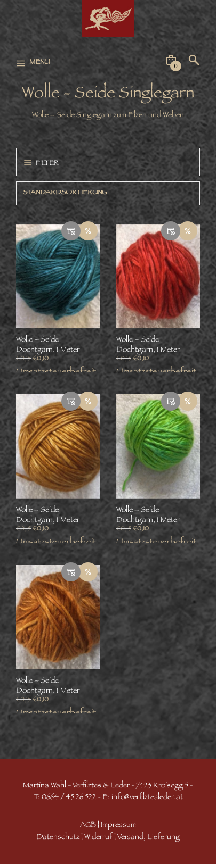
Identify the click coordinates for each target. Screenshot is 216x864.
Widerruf (98, 837)
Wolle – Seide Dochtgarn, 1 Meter (47, 345)
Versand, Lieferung (148, 837)
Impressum (118, 825)
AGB (88, 825)
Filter (47, 164)
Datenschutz (58, 837)
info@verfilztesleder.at (147, 797)
